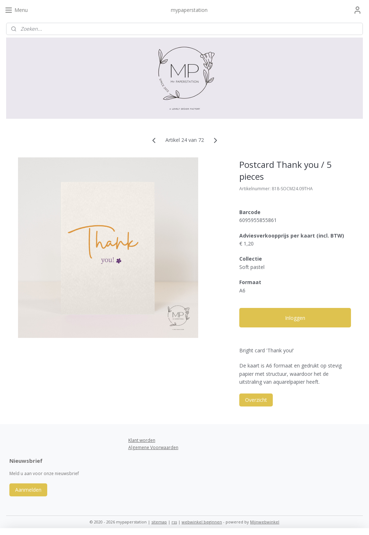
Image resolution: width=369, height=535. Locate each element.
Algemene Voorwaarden (153, 447)
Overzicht (256, 399)
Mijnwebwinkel (264, 522)
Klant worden (141, 440)
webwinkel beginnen (202, 522)
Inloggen (295, 317)
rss (174, 522)
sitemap (159, 522)
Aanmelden (28, 489)
